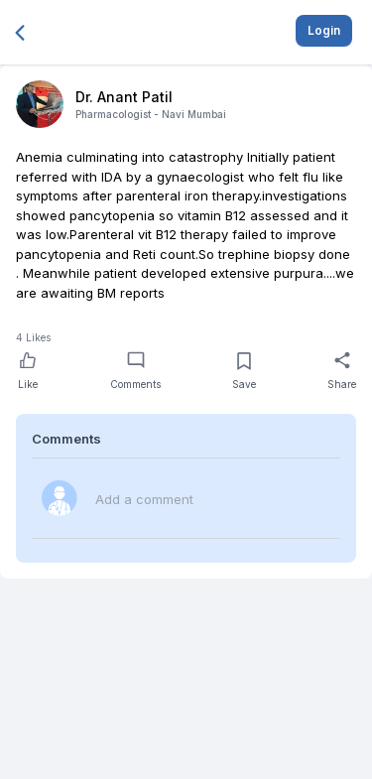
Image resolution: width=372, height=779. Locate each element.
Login (324, 30)
